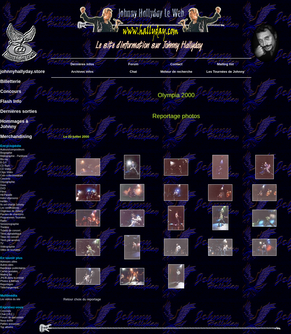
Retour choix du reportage (82, 299)
